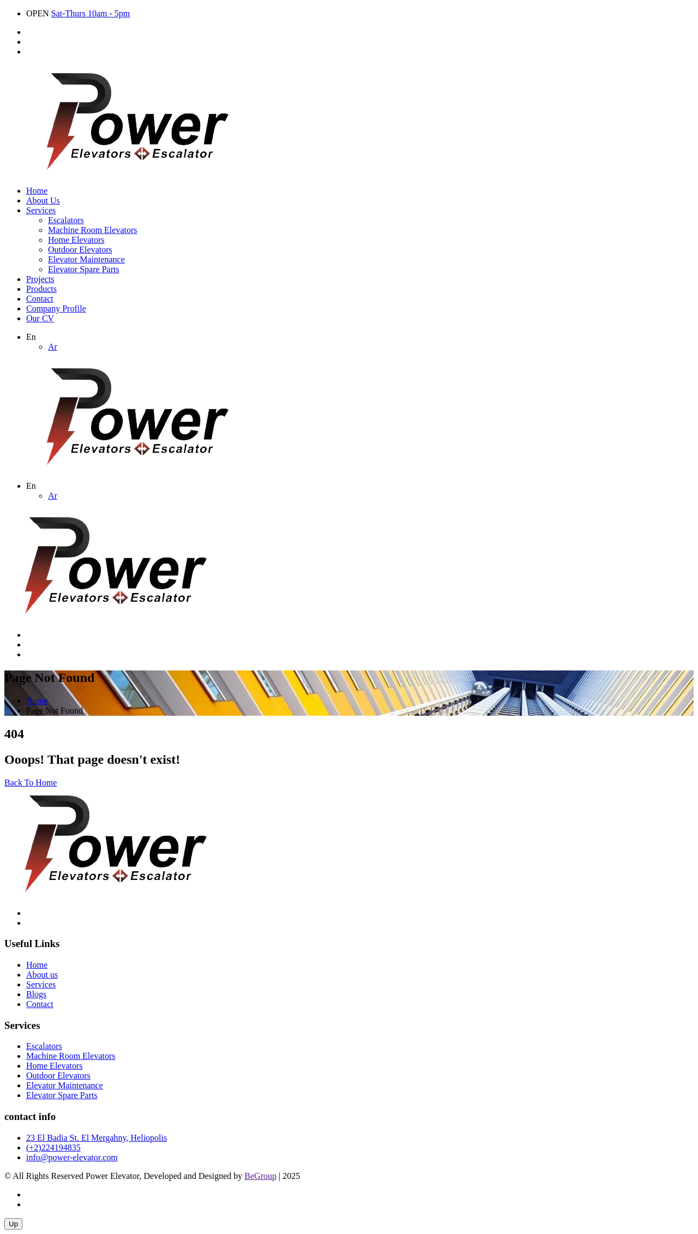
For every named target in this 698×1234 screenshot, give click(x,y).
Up (13, 1224)
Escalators (66, 220)
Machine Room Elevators (92, 230)
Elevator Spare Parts (83, 269)
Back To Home (30, 782)
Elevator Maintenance (86, 259)
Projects (40, 279)
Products (41, 288)
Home (36, 190)
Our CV (40, 318)
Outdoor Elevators (80, 249)
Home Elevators (76, 239)
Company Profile (56, 308)
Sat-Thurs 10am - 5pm (90, 13)
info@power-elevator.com (72, 1157)
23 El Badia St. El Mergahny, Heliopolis (96, 1137)
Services (41, 210)
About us (42, 974)
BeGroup (260, 1176)
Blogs (36, 994)
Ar (52, 346)
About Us (43, 200)
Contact (39, 298)
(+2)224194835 (53, 1147)
